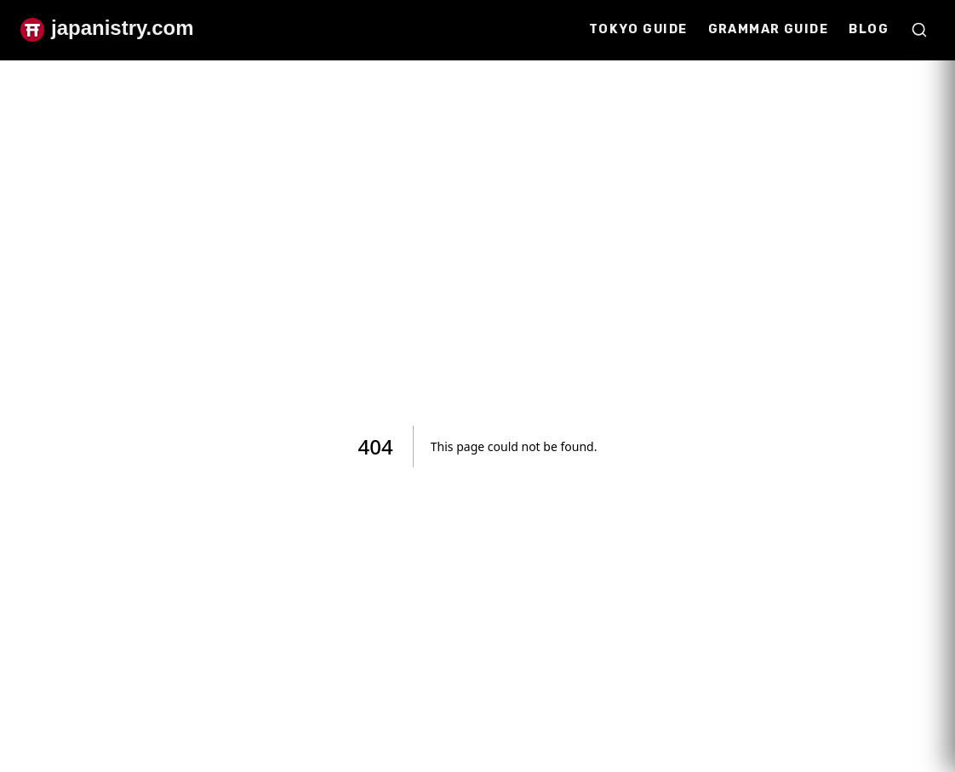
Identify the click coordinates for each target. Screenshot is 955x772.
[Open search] (919, 29)
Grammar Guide (768, 29)
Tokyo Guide (638, 29)
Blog (869, 29)
